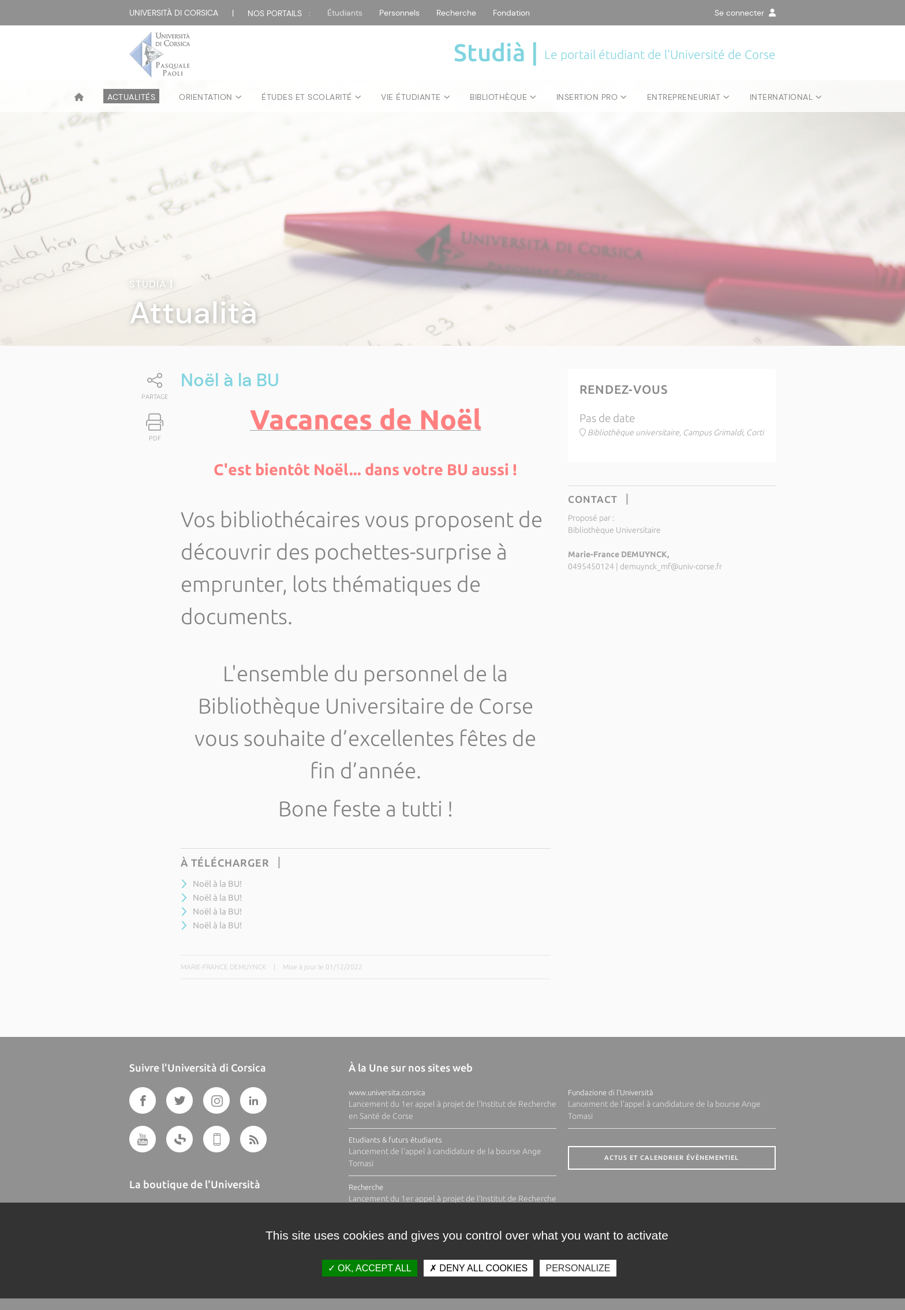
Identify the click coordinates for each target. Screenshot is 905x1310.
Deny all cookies (478, 1268)
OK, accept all (370, 1268)
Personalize (577, 1268)
